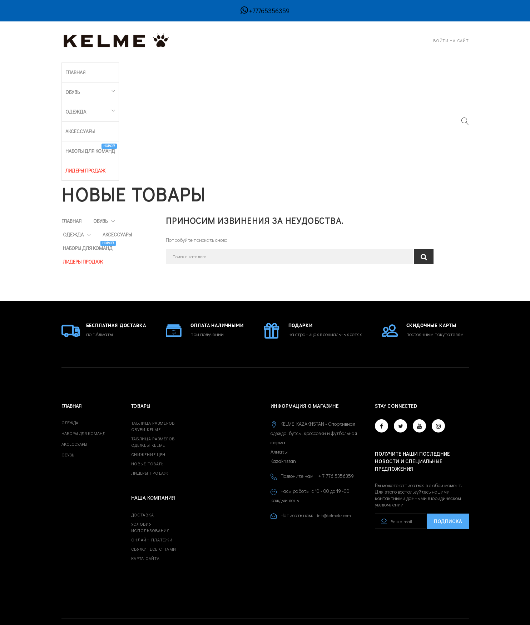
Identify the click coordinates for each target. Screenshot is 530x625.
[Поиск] (289, 152)
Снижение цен (148, 413)
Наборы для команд (232, 67)
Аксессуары (180, 69)
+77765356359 (269, 10)
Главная (71, 69)
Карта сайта (145, 517)
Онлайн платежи (152, 499)
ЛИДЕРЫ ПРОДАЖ (289, 69)
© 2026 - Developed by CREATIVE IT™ (101, 592)
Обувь (101, 69)
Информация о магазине (305, 365)
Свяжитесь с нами (154, 508)
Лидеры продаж (149, 432)
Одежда (137, 69)
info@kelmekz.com (334, 475)
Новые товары (148, 423)
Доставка (142, 474)
